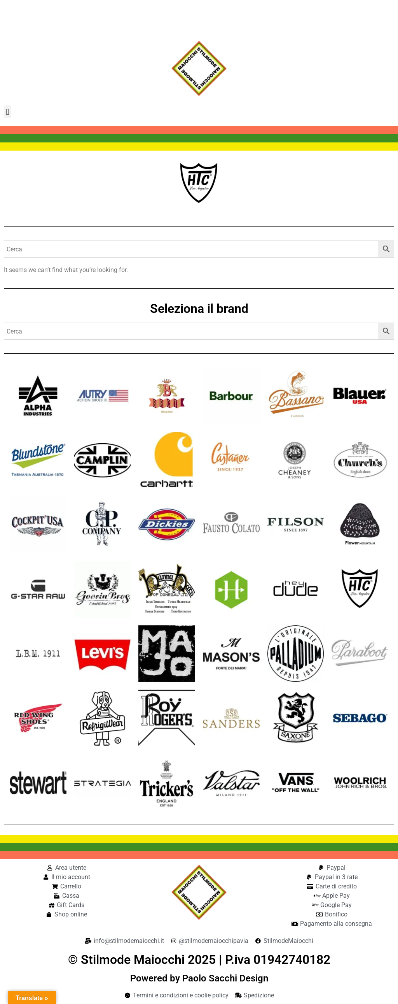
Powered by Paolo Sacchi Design (199, 978)
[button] (7, 111)
